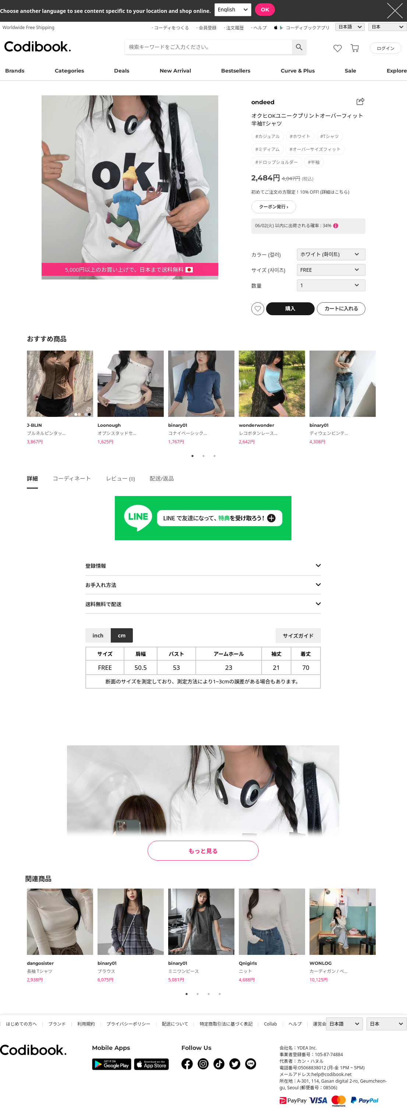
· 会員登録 (206, 28)
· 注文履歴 (234, 28)
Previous (21, 398)
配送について (175, 1024)
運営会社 (322, 1024)
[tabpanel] (62, 398)
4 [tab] (219, 994)
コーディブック (37, 46)
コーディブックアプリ (308, 28)
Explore (397, 70)
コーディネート (72, 478)
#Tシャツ (329, 136)
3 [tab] (214, 456)
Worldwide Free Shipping (28, 27)
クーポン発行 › (274, 207)
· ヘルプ (258, 28)
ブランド (57, 1024)
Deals (121, 70)
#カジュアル (267, 136)
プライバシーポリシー (128, 1024)
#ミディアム (267, 149)
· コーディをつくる (170, 28)
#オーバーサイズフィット (315, 149)
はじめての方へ (21, 1024)
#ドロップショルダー (276, 162)
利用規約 (86, 1024)
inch (98, 635)
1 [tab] (192, 456)
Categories (69, 70)
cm (121, 635)
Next (385, 398)
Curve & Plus (298, 70)
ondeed (263, 102)
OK (265, 9)
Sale (350, 70)
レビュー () (120, 478)
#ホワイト (300, 136)
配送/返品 (162, 478)
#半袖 (314, 162)
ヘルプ (295, 1024)
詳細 (32, 478)
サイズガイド (298, 635)
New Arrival (175, 70)
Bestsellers (235, 70)
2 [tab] (203, 456)
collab (270, 1024)
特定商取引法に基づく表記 (225, 1024)
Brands (14, 70)
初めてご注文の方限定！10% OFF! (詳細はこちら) (300, 192)
